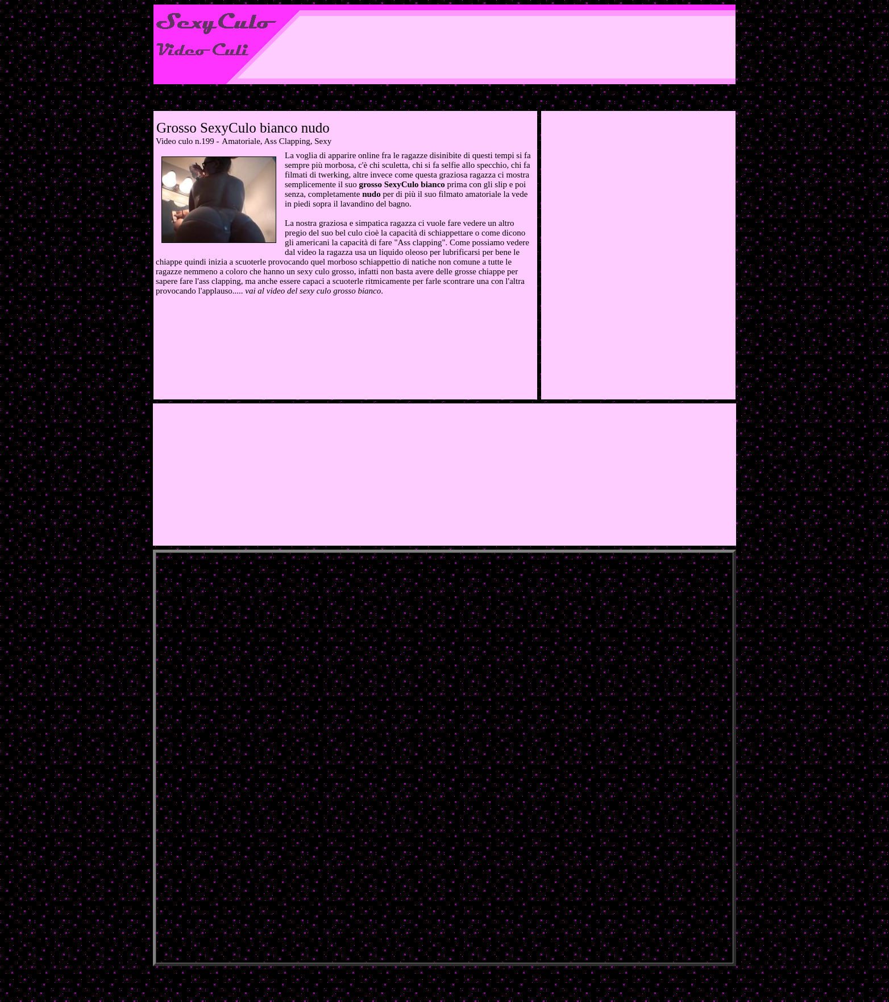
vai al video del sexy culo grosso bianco (313, 290)
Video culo (174, 141)
